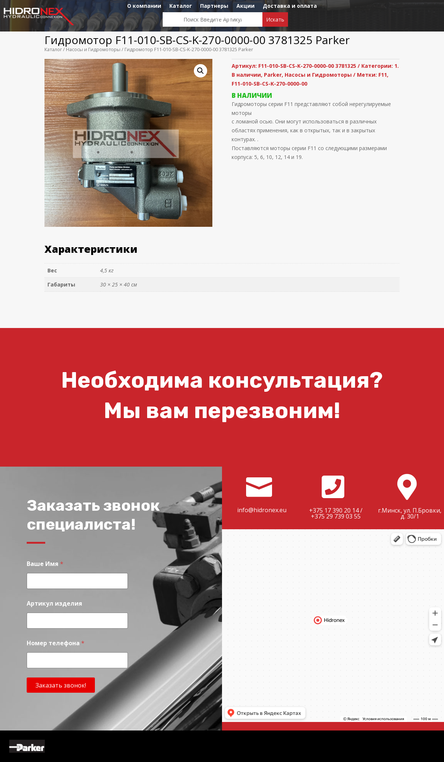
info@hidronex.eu (261, 510)
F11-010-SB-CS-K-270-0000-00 (269, 83)
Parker (273, 74)
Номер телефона (56, 643)
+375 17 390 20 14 (334, 510)
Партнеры (214, 6)
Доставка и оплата (290, 6)
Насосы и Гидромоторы (93, 49)
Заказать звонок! (61, 685)
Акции (245, 6)
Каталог (180, 6)
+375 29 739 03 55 (336, 516)
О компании (144, 6)
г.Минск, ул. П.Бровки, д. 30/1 (409, 513)
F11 (382, 74)
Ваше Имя (45, 563)
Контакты (222, 17)
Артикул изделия (54, 603)
